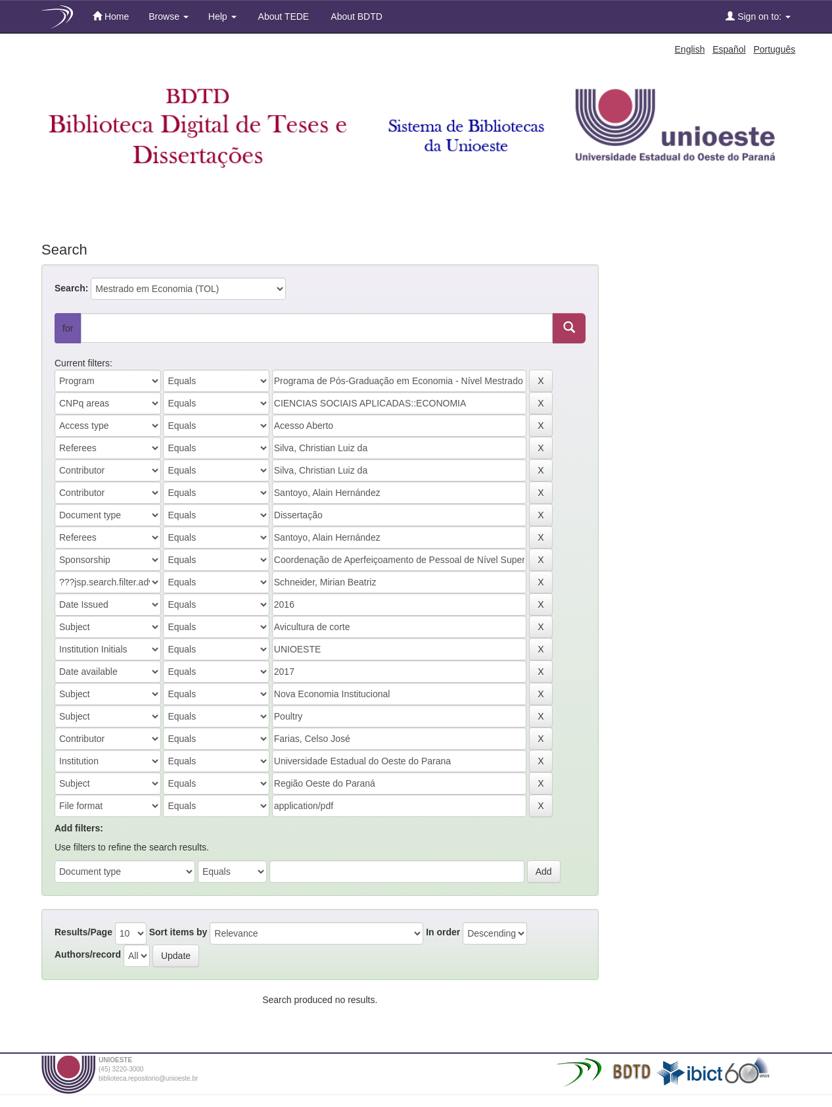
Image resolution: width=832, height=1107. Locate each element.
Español (729, 49)
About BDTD (355, 16)
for (67, 328)
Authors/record (88, 954)
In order (443, 932)
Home (111, 16)
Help (222, 16)
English (690, 49)
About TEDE (283, 16)
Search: (71, 288)
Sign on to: (758, 16)
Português (774, 49)
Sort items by (178, 932)
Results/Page (83, 932)
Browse (169, 16)
